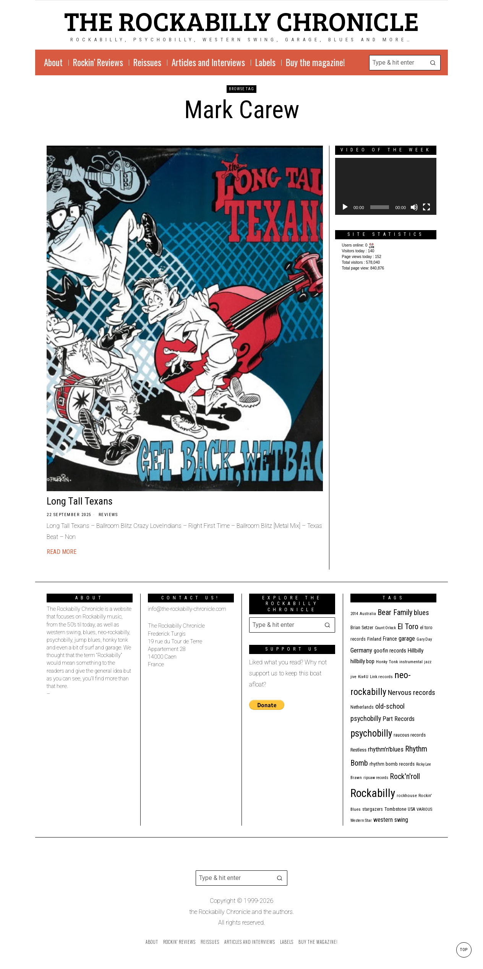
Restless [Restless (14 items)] (358, 750)
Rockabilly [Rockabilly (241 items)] (372, 793)
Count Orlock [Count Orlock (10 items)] (385, 627)
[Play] (345, 207)
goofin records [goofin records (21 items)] (390, 650)
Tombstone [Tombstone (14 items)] (395, 809)
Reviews (108, 514)
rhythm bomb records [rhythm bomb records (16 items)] (392, 764)
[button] (433, 62)
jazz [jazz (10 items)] (427, 661)
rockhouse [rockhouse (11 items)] (407, 795)
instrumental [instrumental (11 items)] (411, 661)
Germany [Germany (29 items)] (361, 650)
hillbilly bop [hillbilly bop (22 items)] (362, 661)
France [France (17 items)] (390, 639)
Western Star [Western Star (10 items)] (361, 820)
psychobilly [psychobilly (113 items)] (371, 733)
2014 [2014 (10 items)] (354, 613)
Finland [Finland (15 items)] (374, 639)
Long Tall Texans (80, 501)
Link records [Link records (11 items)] (381, 676)
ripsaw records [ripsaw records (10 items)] (375, 777)
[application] (385, 186)
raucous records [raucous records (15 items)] (410, 735)
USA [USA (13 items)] (411, 809)
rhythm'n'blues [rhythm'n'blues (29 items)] (386, 749)
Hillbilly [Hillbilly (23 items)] (415, 650)
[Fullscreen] (426, 207)
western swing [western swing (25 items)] (390, 819)
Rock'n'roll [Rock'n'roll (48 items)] (405, 776)
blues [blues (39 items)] (421, 613)
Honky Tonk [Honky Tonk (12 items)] (387, 661)
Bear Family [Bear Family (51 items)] (395, 612)
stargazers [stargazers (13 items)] (372, 809)
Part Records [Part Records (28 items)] (399, 718)
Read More (61, 551)
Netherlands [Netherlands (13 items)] (362, 707)
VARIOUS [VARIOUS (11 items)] (424, 809)
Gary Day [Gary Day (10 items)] (424, 639)
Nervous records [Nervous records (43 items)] (411, 692)
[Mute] (414, 207)
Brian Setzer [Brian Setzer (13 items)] (361, 627)
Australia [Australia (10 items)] (368, 613)
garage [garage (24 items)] (407, 638)
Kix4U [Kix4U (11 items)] (363, 676)
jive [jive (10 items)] (353, 676)
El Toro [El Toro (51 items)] (407, 626)
